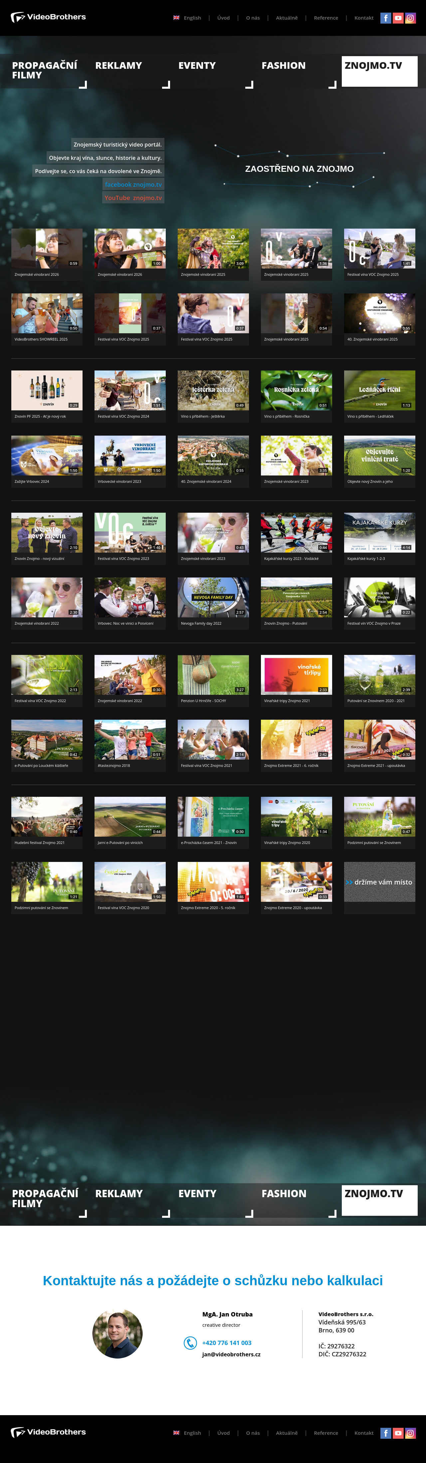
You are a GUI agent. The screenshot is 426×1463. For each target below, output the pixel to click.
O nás (253, 17)
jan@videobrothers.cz (231, 1354)
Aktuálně (287, 17)
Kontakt (363, 17)
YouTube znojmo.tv (133, 198)
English (187, 17)
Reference (326, 17)
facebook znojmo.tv (133, 184)
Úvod (223, 17)
